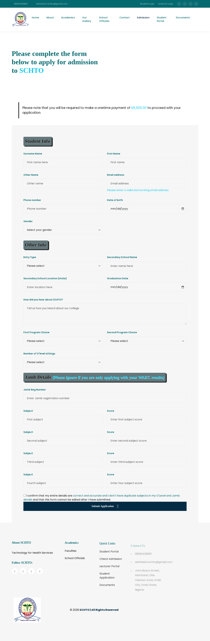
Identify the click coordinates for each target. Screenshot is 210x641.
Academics (68, 17)
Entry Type (29, 257)
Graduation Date (117, 278)
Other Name (30, 175)
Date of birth (115, 200)
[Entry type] (63, 266)
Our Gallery (86, 19)
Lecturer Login (165, 3)
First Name (113, 153)
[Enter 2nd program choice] (147, 341)
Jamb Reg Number (34, 389)
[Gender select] (63, 230)
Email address (115, 175)
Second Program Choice (122, 332)
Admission (143, 17)
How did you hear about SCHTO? (43, 299)
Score (110, 411)
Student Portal (161, 19)
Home (35, 17)
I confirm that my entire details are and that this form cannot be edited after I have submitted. (101, 498)
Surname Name (32, 153)
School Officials (104, 19)
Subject (28, 411)
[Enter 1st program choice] (63, 341)
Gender (28, 221)
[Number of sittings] (63, 362)
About (50, 17)
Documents (183, 17)
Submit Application (104, 506)
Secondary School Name (122, 257)
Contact (124, 17)
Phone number (32, 200)
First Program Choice (36, 332)
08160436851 (19, 4)
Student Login (147, 3)
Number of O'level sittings (39, 353)
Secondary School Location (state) (45, 278)
